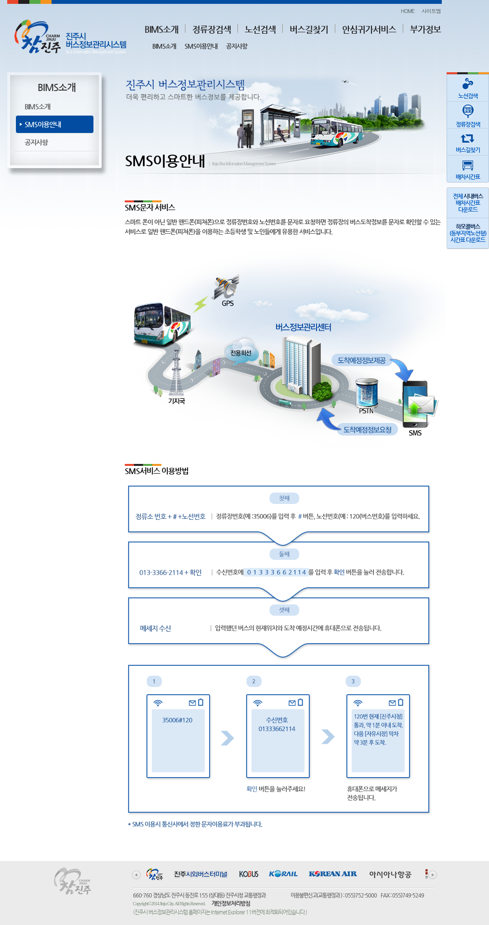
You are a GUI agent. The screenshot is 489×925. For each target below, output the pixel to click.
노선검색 (260, 29)
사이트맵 (431, 10)
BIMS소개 (161, 29)
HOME (407, 10)
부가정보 (425, 29)
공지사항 (236, 46)
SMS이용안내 (201, 46)
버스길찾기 (309, 29)
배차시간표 (468, 168)
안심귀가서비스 (369, 29)
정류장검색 (211, 29)
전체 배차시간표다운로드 (468, 203)
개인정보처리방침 (230, 903)
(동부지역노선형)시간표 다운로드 (467, 233)
